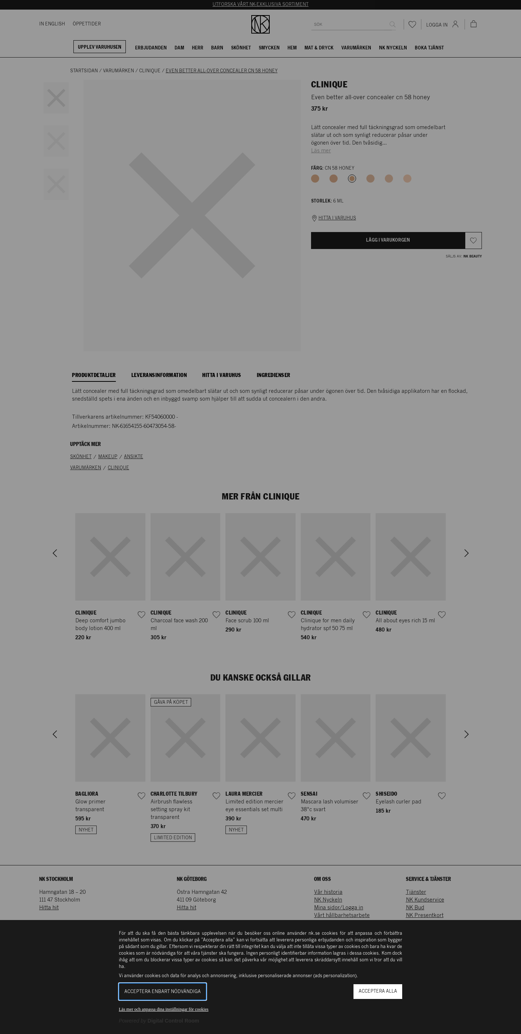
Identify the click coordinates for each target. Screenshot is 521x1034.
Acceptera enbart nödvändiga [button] (162, 992)
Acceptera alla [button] (378, 991)
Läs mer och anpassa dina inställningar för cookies (163, 1009)
